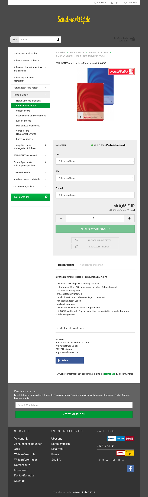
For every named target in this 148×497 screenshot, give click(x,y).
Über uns (56, 438)
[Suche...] (14, 39)
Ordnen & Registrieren (24, 186)
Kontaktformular (24, 475)
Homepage (109, 373)
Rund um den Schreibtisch (27, 179)
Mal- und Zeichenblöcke (28, 125)
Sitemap (19, 480)
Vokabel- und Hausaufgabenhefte (26, 132)
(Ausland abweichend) (116, 145)
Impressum (21, 470)
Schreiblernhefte (24, 139)
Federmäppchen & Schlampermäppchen (24, 164)
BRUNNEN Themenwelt (25, 155)
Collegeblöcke (23, 110)
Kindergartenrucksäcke (25, 53)
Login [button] (115, 2)
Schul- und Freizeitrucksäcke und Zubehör (28, 69)
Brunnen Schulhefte (26, 105)
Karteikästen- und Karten (26, 87)
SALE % (56, 459)
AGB (17, 449)
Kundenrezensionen (91, 264)
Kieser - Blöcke (23, 120)
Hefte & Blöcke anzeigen (28, 100)
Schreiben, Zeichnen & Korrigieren (25, 79)
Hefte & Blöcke (21, 94)
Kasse (55, 454)
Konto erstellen (60, 444)
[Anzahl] (95, 218)
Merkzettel (130, 2)
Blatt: (58, 171)
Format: (59, 188)
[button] (61, 218)
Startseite (100, 2)
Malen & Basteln (22, 172)
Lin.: (58, 154)
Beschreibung (66, 264)
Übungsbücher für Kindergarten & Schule (25, 147)
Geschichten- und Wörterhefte (31, 115)
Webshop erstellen (62, 492)
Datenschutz (22, 465)
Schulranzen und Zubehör (26, 60)
